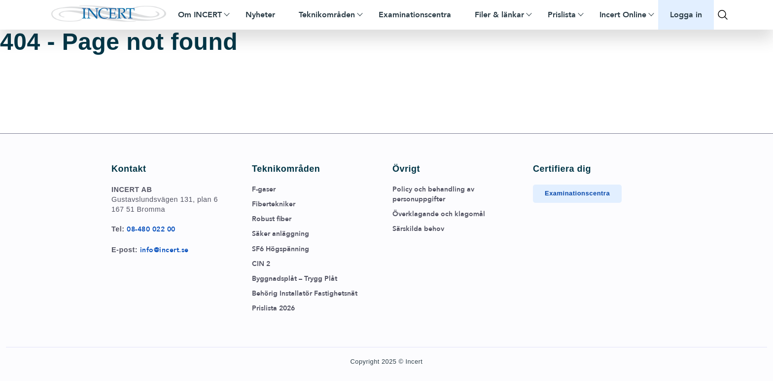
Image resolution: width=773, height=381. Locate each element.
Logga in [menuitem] (686, 14)
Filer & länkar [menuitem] (499, 14)
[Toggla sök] (723, 15)
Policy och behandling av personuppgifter (433, 194)
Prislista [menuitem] (562, 14)
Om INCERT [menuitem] (200, 14)
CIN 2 (261, 263)
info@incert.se (164, 250)
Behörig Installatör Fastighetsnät (304, 293)
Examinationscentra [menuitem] (415, 14)
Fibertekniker (273, 204)
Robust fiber (271, 219)
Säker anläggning (280, 233)
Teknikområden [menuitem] (327, 14)
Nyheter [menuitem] (260, 14)
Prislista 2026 (273, 308)
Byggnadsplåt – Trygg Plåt (294, 278)
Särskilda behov (418, 228)
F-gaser (264, 189)
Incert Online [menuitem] (622, 14)
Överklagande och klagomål (438, 214)
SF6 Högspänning (280, 249)
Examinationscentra (577, 193)
